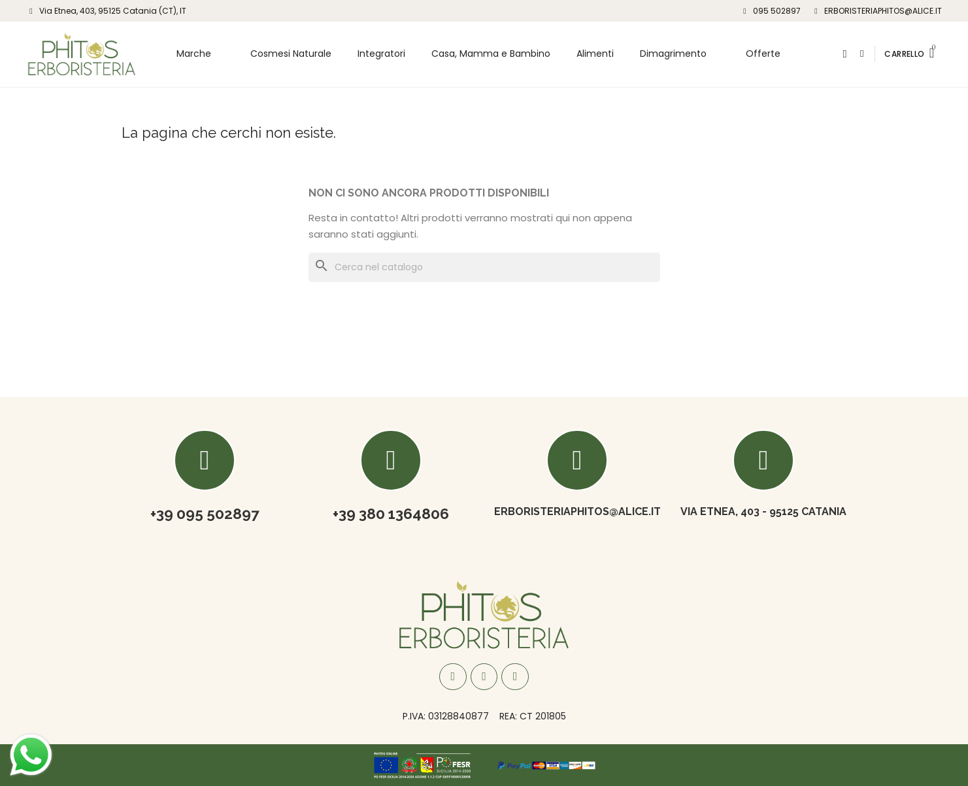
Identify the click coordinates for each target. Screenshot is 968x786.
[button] (845, 54)
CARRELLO (904, 53)
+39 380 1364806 (391, 513)
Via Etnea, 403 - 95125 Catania (763, 511)
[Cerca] (484, 267)
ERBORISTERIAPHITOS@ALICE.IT (577, 511)
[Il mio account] (862, 54)
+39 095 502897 (204, 513)
